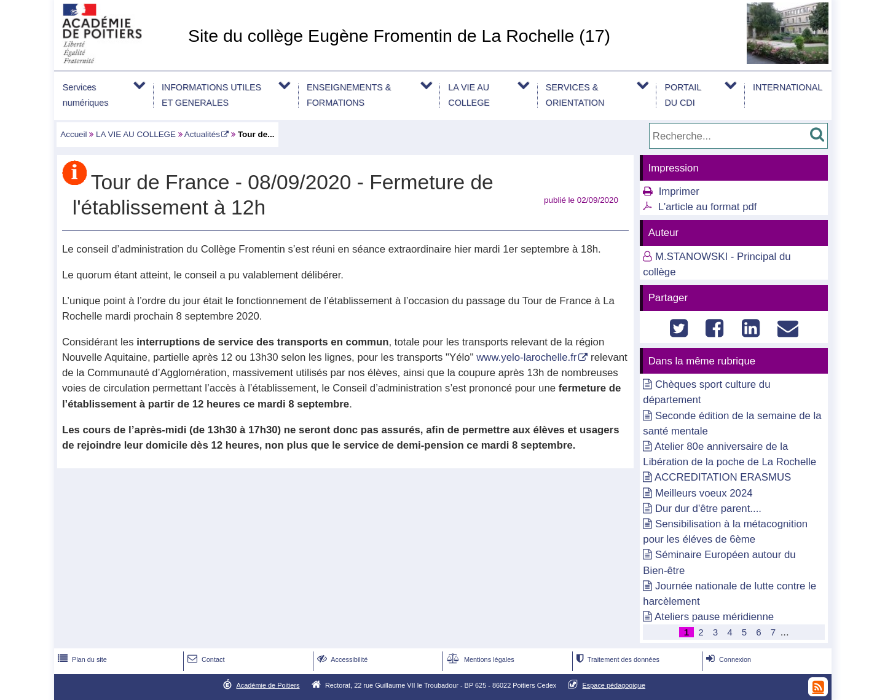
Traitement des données (616, 659)
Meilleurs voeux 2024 (704, 493)
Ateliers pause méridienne (714, 617)
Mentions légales (479, 659)
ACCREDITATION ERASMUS (723, 477)
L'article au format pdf (707, 207)
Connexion (727, 659)
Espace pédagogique (614, 685)
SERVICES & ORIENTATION (575, 95)
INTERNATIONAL (787, 87)
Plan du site (81, 659)
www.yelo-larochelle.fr (526, 357)
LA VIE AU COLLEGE (468, 95)
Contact (205, 659)
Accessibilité (341, 659)
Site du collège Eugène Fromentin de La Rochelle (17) (399, 35)
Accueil (73, 134)
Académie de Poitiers (267, 685)
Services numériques (86, 95)
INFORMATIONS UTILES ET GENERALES (211, 95)
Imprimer (679, 191)
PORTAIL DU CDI (682, 95)
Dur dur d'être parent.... (708, 508)
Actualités (202, 134)
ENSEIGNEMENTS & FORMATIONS (349, 95)
